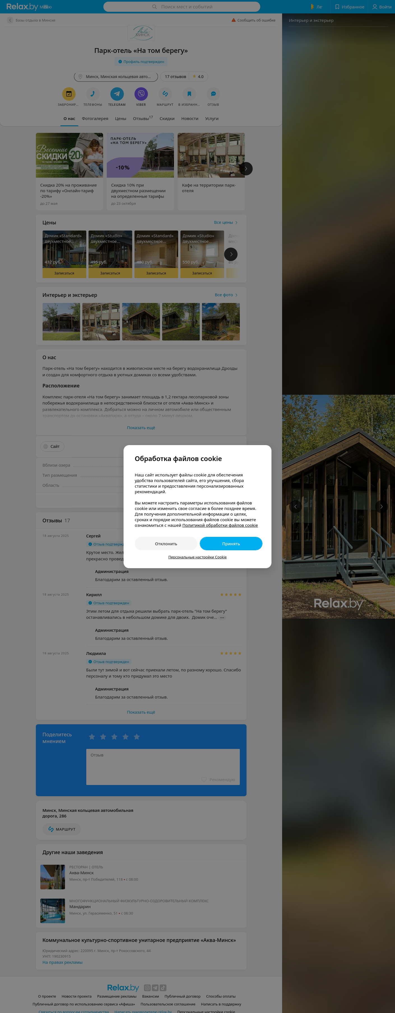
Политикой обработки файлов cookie (220, 525)
